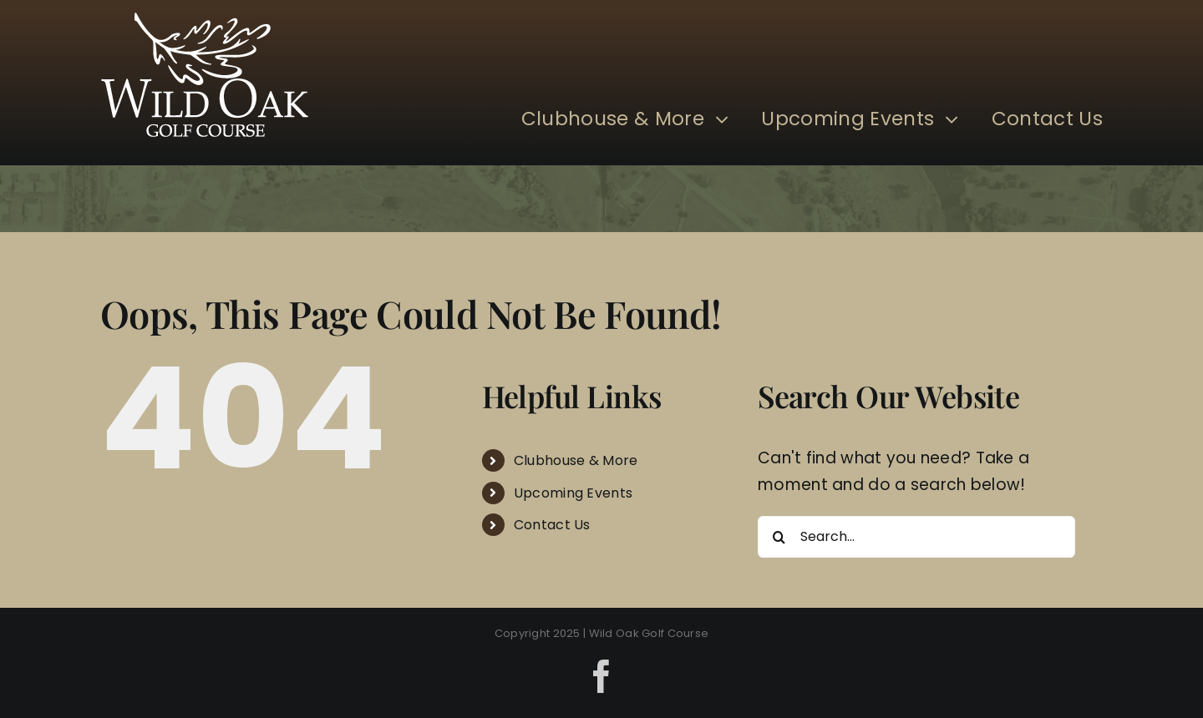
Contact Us (552, 524)
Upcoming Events (573, 493)
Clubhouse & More (576, 460)
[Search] (778, 537)
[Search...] (916, 537)
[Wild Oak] (204, 20)
